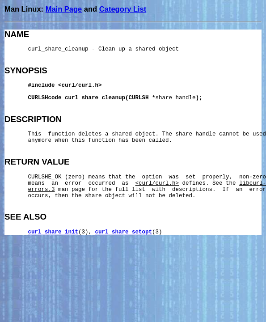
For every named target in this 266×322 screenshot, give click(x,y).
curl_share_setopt (123, 232)
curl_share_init (53, 232)
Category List (122, 9)
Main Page (64, 9)
